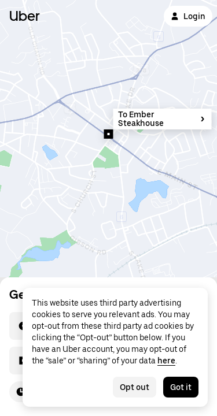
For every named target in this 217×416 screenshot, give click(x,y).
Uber (24, 16)
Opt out (134, 387)
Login (188, 16)
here (166, 360)
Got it (181, 387)
